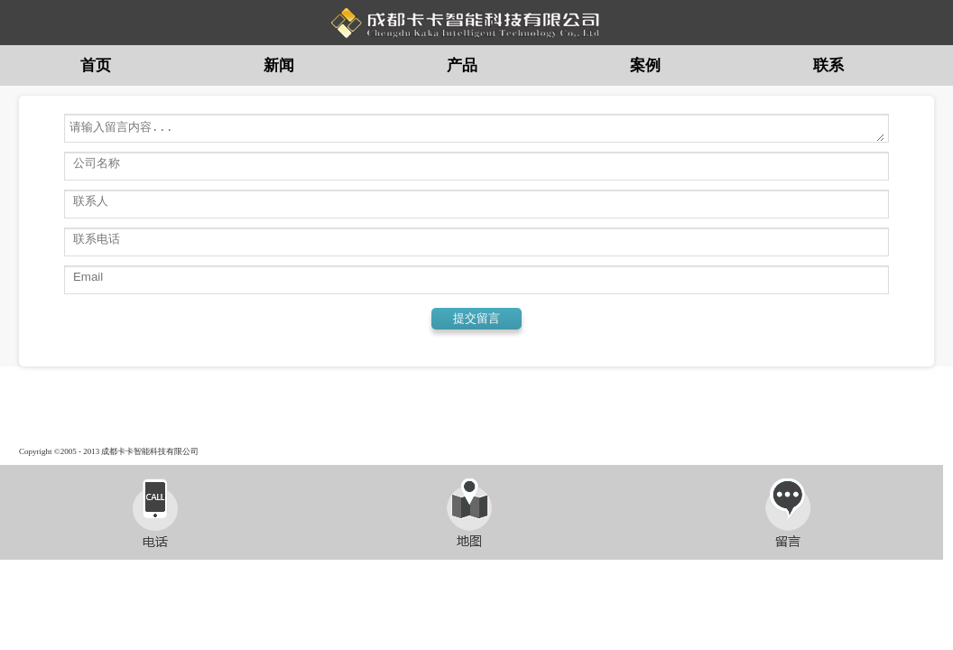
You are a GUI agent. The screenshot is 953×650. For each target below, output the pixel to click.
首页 (95, 65)
